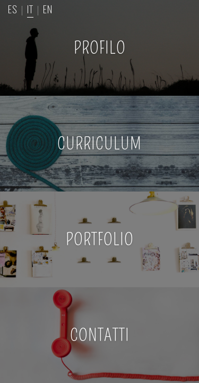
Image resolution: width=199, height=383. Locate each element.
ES (13, 8)
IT (30, 8)
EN (48, 8)
